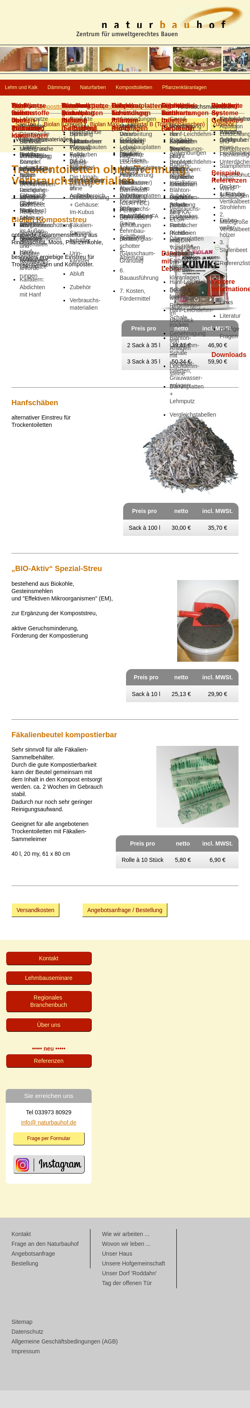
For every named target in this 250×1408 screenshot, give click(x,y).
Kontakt (48, 976)
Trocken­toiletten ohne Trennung (128, 124)
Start (19, 124)
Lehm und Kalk (34, 88)
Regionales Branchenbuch (48, 1019)
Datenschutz (27, 1349)
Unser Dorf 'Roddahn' (129, 1291)
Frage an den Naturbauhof (45, 1261)
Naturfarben (152, 88)
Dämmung (96, 88)
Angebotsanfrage (33, 1271)
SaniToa (25, 141)
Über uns (49, 1042)
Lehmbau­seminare (48, 995)
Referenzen (48, 1078)
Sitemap (21, 1339)
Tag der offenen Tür (127, 1300)
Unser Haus (117, 1271)
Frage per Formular (48, 1156)
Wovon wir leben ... (126, 1261)
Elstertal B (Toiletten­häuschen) (166, 141)
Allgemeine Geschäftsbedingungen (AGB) (64, 1359)
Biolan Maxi (104, 141)
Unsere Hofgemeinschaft (133, 1281)
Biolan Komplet (63, 141)
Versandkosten (35, 927)
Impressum (25, 1369)
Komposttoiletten (37, 104)
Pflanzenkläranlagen (116, 104)
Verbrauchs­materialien (43, 157)
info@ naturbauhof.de (49, 1140)
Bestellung (24, 1281)
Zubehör (223, 141)
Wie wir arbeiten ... (125, 1251)
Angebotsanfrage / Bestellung (124, 927)
